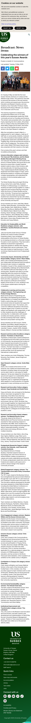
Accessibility (7, 705)
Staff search (7, 667)
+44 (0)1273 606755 (9, 662)
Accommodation (8, 680)
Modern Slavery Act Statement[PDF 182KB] (12, 712)
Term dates (6, 685)
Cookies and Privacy (9, 708)
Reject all (7, 28)
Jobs (5, 688)
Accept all (20, 28)
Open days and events (10, 677)
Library (5, 683)
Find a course (7, 674)
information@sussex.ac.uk (11, 665)
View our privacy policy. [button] (8, 24)
